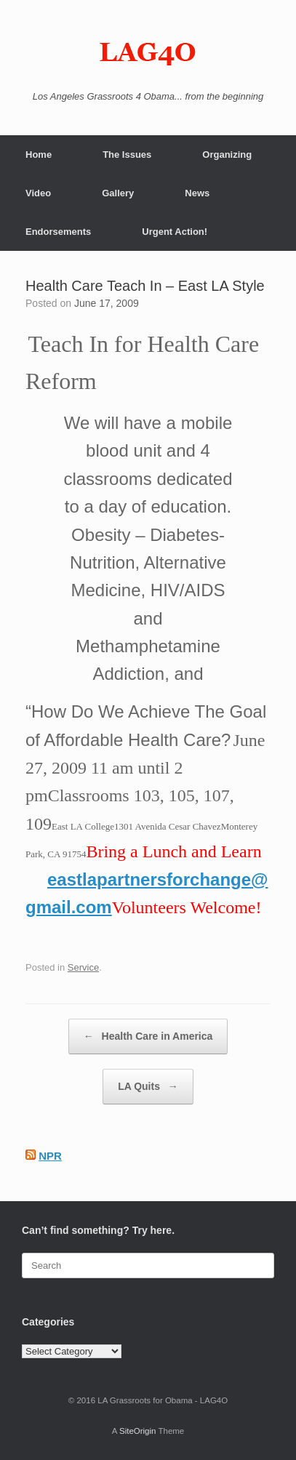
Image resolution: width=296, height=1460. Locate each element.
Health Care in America (148, 1036)
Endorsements (58, 231)
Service (83, 967)
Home (38, 154)
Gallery (118, 193)
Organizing (227, 154)
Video (38, 193)
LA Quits (148, 1086)
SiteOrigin (137, 1431)
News (197, 193)
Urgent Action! (174, 231)
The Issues (127, 154)
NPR (50, 1156)
